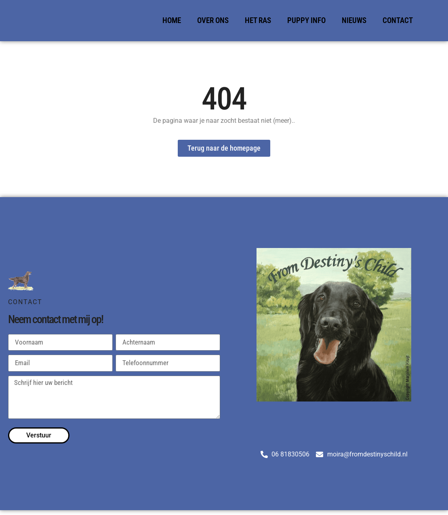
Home (171, 20)
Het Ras (258, 20)
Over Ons (213, 20)
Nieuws (354, 20)
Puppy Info (306, 20)
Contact (398, 20)
